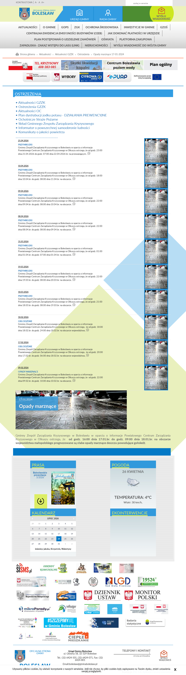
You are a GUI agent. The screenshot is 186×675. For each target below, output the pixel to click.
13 (33, 534)
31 (59, 544)
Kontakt (153, 2)
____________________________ (37, 136)
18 (65, 534)
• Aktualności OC (28, 111)
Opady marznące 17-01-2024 (108, 54)
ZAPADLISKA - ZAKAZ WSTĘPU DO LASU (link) (49, 45)
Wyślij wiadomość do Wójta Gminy (140, 45)
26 (72, 539)
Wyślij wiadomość (164, 659)
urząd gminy (79, 19)
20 (33, 539)
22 (46, 539)
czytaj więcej (89, 153)
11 (65, 529)
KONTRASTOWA (24, 2)
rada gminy (108, 19)
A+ (42, 2)
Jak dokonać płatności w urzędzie (134, 33)
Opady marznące (28, 371)
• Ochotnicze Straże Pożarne (37, 119)
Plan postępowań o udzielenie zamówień (65, 39)
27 (33, 544)
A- (36, 2)
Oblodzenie (25, 321)
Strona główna (24, 14)
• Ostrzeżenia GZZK (31, 107)
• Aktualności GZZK (30, 102)
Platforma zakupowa (135, 39)
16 (52, 534)
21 (39, 539)
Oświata (107, 39)
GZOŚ (164, 27)
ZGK (77, 27)
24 (59, 539)
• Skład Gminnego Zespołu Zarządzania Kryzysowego (55, 123)
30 (52, 544)
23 (52, 539)
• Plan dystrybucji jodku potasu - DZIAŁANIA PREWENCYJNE (61, 115)
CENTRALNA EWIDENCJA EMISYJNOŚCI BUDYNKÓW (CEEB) (64, 33)
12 (72, 529)
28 (39, 544)
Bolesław (43, 13)
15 (46, 534)
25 (65, 539)
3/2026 (40, 475)
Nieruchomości (96, 45)
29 (46, 544)
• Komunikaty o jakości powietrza (40, 132)
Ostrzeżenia (83, 54)
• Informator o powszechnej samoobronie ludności (53, 128)
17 (59, 534)
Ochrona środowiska (102, 27)
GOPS (65, 27)
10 (59, 529)
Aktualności (27, 27)
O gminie (49, 27)
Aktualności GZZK (64, 54)
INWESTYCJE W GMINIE (139, 27)
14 (39, 534)
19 (72, 534)
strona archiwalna (141, 656)
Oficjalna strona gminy (44, 10)
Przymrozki (25, 144)
